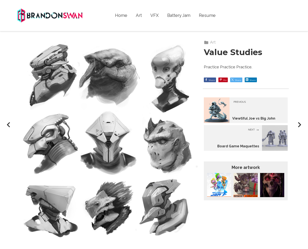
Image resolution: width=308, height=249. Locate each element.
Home (121, 15)
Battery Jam (178, 15)
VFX (154, 15)
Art (139, 15)
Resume (207, 15)
